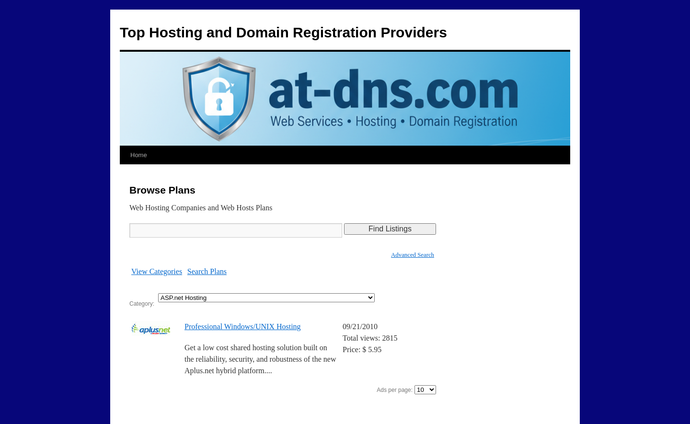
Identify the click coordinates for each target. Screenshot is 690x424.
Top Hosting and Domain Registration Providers (283, 32)
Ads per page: (395, 390)
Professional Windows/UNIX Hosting (242, 326)
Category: (141, 303)
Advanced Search (412, 255)
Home (138, 155)
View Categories (156, 271)
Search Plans (207, 271)
